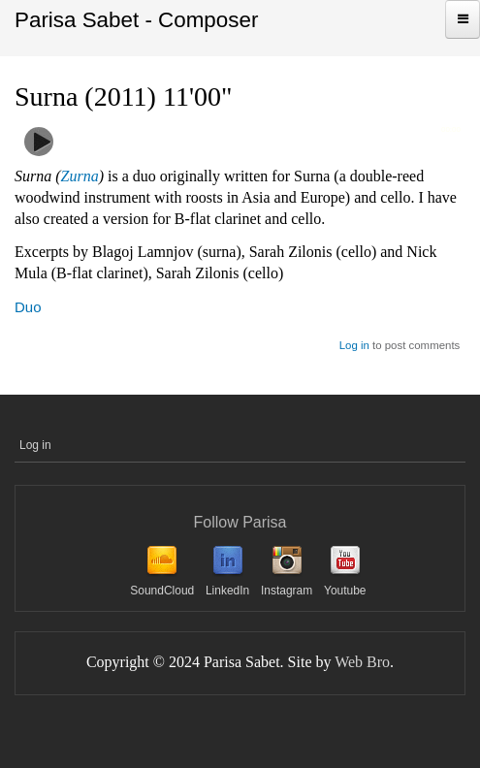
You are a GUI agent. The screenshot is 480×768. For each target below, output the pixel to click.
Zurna (80, 176)
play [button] (38, 141)
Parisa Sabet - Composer (136, 20)
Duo (28, 307)
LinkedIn (227, 590)
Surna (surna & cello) (137, 134)
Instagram (286, 590)
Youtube (345, 590)
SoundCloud (162, 590)
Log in (354, 345)
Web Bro (362, 662)
